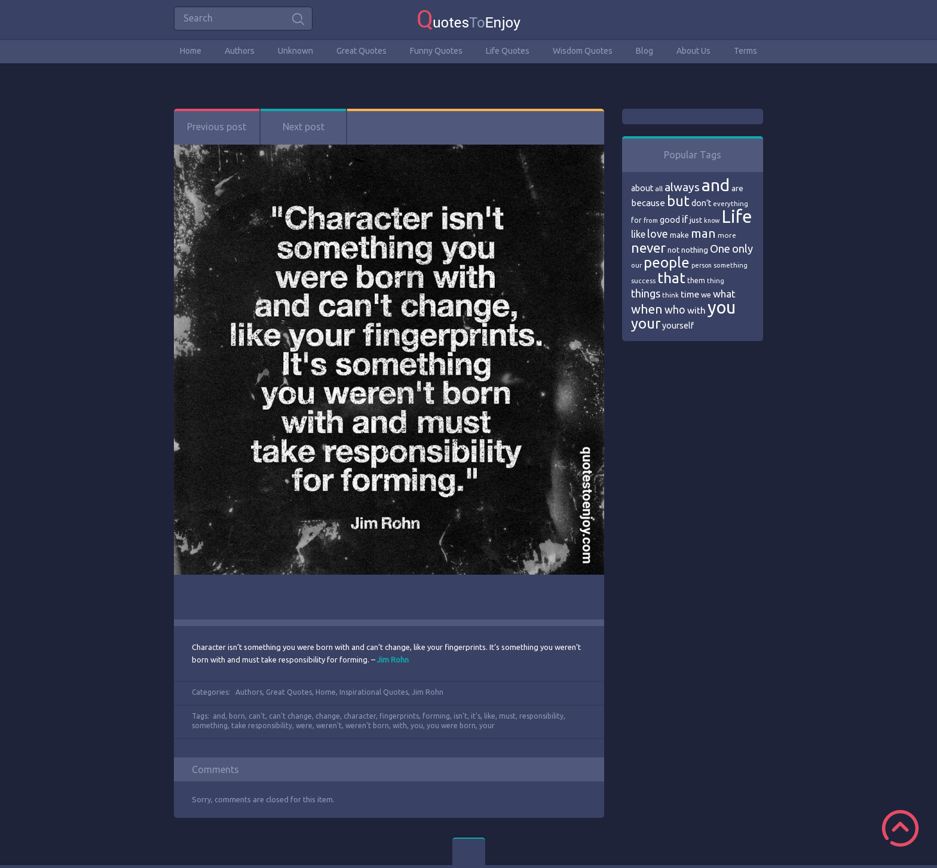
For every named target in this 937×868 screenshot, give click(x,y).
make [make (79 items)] (679, 235)
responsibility (541, 716)
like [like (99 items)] (638, 234)
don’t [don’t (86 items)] (701, 203)
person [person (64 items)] (701, 265)
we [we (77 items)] (706, 294)
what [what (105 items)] (724, 293)
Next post (303, 126)
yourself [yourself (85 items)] (678, 325)
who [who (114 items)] (675, 309)
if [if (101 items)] (685, 219)
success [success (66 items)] (643, 280)
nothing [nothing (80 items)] (694, 249)
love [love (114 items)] (657, 234)
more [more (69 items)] (727, 235)
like (489, 716)
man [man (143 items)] (703, 233)
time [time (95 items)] (690, 294)
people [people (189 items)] (667, 262)
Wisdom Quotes (583, 51)
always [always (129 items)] (682, 187)
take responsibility (261, 725)
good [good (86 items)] (670, 220)
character (360, 716)
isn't (460, 716)
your (487, 725)
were (304, 725)
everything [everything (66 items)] (730, 203)
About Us (693, 51)
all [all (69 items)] (659, 188)
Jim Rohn (427, 692)
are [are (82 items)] (737, 188)
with (400, 725)
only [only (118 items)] (742, 248)
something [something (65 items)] (731, 265)
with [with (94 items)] (696, 310)
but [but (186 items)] (678, 200)
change (328, 716)
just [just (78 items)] (696, 220)
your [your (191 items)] (645, 323)
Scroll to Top (900, 828)
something (210, 725)
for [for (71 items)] (636, 220)
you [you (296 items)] (722, 307)
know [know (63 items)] (711, 220)
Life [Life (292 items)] (736, 216)
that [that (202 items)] (671, 277)
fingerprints (399, 716)
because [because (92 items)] (648, 203)
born (237, 716)
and (219, 716)
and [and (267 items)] (716, 185)
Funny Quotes (436, 51)
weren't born (367, 725)
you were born (451, 725)
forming (436, 716)
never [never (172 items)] (648, 247)
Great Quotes (361, 51)
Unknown (295, 51)
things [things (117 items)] (645, 293)
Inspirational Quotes (373, 692)
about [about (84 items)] (642, 188)
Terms (745, 51)
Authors (240, 51)
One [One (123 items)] (720, 249)
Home (190, 51)
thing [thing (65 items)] (715, 280)
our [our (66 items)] (636, 265)
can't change (290, 716)
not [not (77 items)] (673, 250)
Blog (644, 51)
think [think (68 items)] (670, 295)
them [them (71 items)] (696, 280)
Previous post (216, 126)
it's (475, 716)
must (507, 716)
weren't (329, 725)
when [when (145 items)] (647, 309)
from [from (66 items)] (651, 220)
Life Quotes (507, 51)
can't (257, 716)
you (417, 725)
